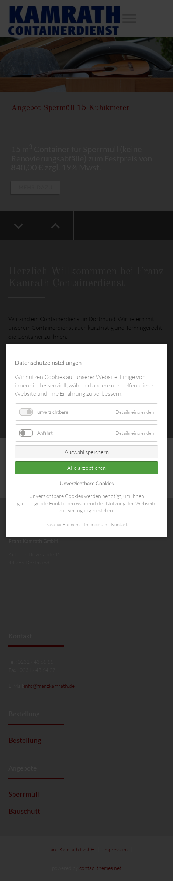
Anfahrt (45, 433)
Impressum (95, 524)
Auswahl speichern (87, 451)
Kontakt (119, 524)
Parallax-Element (62, 524)
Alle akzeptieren (86, 467)
